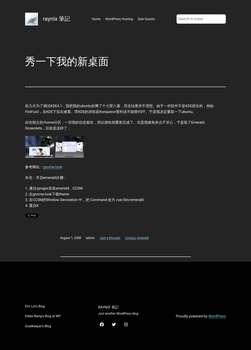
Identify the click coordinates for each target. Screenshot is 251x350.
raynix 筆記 (56, 18)
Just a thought (110, 238)
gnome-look (52, 167)
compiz (130, 238)
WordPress (217, 316)
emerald (143, 238)
